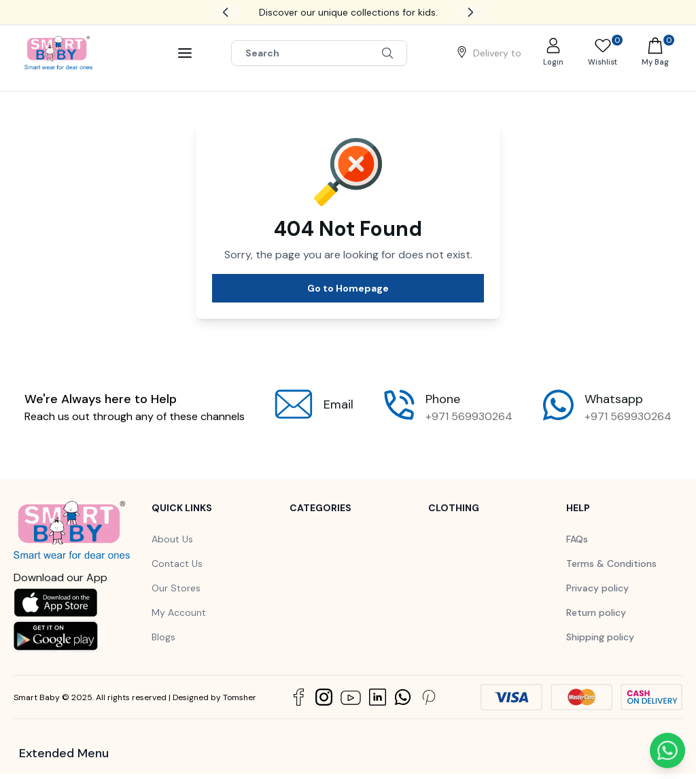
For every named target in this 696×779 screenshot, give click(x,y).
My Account (179, 612)
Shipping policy (600, 637)
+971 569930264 (468, 416)
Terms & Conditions (611, 563)
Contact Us (177, 563)
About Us (172, 539)
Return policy (596, 612)
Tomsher (239, 697)
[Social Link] (298, 697)
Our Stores (176, 588)
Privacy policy (597, 588)
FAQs (577, 539)
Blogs (163, 637)
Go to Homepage (348, 288)
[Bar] (185, 53)
